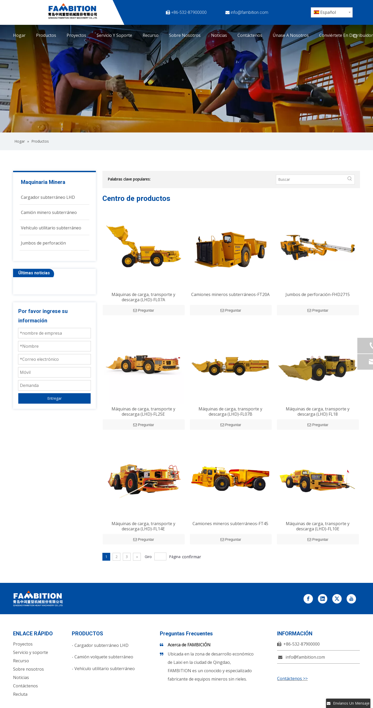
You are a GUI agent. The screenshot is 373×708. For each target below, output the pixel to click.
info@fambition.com (249, 12)
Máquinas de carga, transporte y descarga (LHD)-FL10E (317, 526)
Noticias (21, 677)
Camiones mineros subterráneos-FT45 (230, 523)
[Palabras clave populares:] (355, 36)
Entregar (54, 398)
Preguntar (143, 310)
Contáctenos (25, 686)
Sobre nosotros (28, 669)
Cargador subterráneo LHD (101, 645)
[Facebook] (273, 12)
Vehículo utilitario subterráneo (104, 668)
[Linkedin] (297, 12)
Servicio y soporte (30, 652)
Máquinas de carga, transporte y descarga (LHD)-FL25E (143, 411)
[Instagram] (285, 20)
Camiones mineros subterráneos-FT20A (230, 294)
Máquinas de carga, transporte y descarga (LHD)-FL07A (143, 297)
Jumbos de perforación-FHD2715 (317, 294)
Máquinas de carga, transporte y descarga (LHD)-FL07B (230, 411)
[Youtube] (273, 20)
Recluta (20, 694)
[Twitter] (285, 12)
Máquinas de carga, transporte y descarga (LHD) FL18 (317, 411)
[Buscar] (310, 179)
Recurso (21, 661)
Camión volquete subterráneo (103, 657)
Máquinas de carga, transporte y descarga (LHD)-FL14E (143, 526)
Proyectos (23, 644)
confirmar (191, 557)
